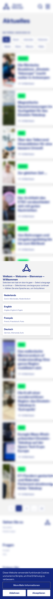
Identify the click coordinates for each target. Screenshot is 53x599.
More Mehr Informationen (26, 585)
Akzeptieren (38, 593)
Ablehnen (14, 593)
